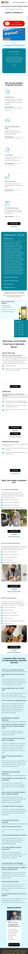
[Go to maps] (7, 328)
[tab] (14, 238)
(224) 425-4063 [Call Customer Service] (14, 223)
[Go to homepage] (5, 2)
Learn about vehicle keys (15, 436)
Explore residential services (14, 591)
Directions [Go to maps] (11, 311)
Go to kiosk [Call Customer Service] (15, 386)
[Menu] (26, 2)
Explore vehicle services (14, 536)
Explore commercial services (14, 652)
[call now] (14, 23)
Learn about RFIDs (15, 473)
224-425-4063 (4, 311)
